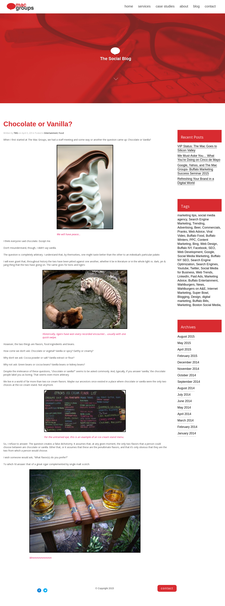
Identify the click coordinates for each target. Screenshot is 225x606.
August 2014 (186, 388)
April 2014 (184, 414)
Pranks (182, 231)
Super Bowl (200, 292)
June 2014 (184, 401)
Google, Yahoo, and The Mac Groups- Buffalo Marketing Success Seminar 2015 (197, 169)
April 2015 (184, 349)
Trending (198, 223)
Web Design (208, 244)
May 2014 (184, 407)
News (200, 284)
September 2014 (188, 381)
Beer (197, 227)
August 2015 (186, 336)
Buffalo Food (195, 235)
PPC (193, 239)
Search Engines (207, 264)
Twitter (194, 268)
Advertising (185, 227)
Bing (196, 244)
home (129, 6)
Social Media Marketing (193, 256)
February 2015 (187, 356)
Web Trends (204, 272)
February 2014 (187, 427)
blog (196, 6)
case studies (165, 6)
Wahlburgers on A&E (191, 288)
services (144, 6)
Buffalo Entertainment (203, 280)
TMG (16, 133)
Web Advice (197, 231)
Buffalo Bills (201, 301)
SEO (211, 248)
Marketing (184, 305)
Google (209, 252)
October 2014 (186, 375)
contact (210, 6)
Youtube (183, 268)
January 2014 (186, 433)
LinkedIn (183, 276)
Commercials (211, 227)
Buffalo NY (184, 248)
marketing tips (186, 215)
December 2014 (188, 362)
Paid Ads (197, 276)
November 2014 (188, 368)
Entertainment (51, 133)
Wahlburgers (186, 284)
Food (61, 133)
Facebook (200, 248)
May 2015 (184, 343)
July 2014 (184, 394)
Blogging (183, 297)
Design (196, 297)
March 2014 (185, 420)
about (184, 6)
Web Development (190, 252)
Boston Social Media (206, 305)
